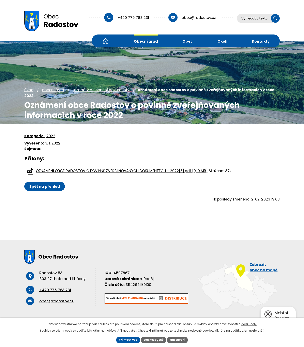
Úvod (105, 40)
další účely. (249, 324)
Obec (187, 41)
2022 (50, 135)
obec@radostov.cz (199, 17)
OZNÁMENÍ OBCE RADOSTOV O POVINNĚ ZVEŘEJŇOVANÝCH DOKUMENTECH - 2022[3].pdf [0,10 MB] (122, 170)
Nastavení (179, 340)
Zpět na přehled (45, 186)
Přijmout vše (126, 340)
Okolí (222, 41)
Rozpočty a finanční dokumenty (101, 89)
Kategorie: (34, 135)
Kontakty (261, 41)
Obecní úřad (146, 41)
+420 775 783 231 (133, 17)
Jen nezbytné (153, 340)
